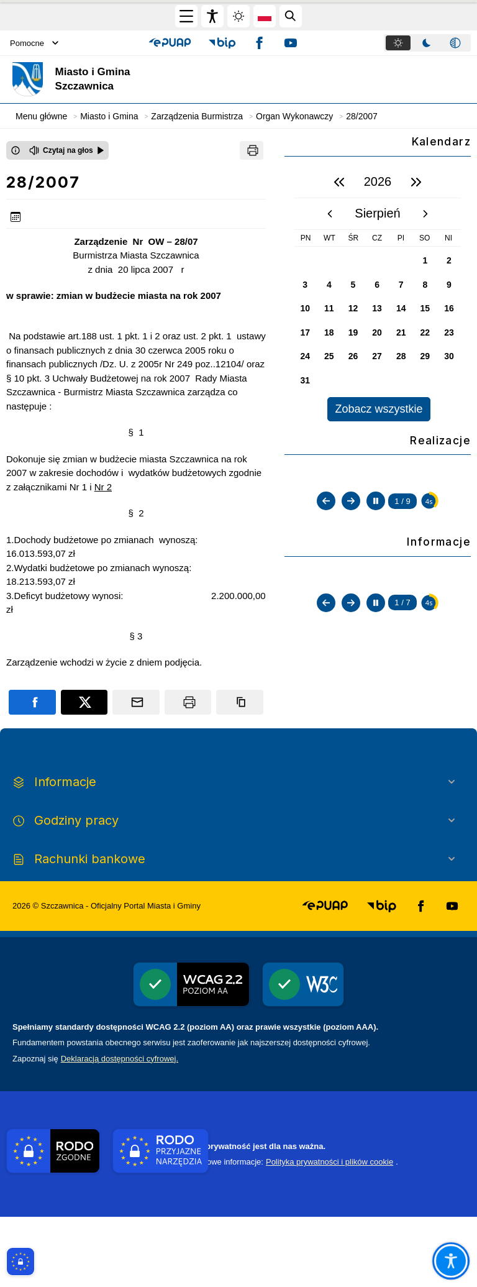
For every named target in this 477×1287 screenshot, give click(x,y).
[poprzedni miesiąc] (329, 213)
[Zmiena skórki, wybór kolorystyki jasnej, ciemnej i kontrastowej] (238, 16)
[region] (377, 293)
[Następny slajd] (351, 616)
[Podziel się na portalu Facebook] (32, 702)
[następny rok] (416, 182)
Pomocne (34, 43)
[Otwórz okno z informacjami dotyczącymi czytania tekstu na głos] (15, 150)
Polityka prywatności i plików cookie (329, 1232)
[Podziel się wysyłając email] (136, 702)
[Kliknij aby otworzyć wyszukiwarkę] (290, 16)
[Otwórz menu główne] (186, 16)
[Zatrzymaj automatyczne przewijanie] (375, 616)
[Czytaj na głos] (67, 150)
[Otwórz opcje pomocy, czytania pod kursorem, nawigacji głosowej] (451, 1260)
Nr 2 (103, 487)
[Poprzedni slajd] (326, 616)
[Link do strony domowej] (127, 79)
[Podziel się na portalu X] (84, 702)
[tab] (398, 42)
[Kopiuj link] (239, 702)
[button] (170, 43)
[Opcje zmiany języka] (264, 16)
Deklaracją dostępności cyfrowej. (119, 1129)
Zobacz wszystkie (378, 409)
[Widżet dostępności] (212, 16)
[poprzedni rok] (339, 182)
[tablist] (427, 43)
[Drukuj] (251, 150)
